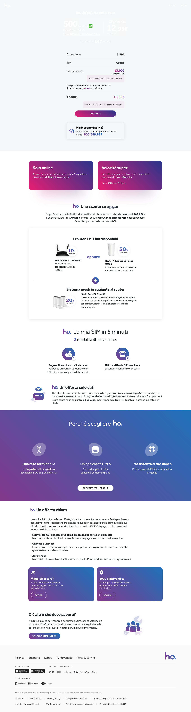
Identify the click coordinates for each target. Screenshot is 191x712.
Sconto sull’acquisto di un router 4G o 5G (81, 34)
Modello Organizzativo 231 (27, 704)
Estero (48, 657)
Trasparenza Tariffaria (76, 698)
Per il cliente (35, 698)
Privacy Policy (53, 698)
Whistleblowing (53, 704)
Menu (183, 5)
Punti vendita (64, 657)
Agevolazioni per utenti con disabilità (110, 698)
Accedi (173, 5)
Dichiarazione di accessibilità (113, 704)
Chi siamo (19, 698)
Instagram (33, 683)
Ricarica (19, 657)
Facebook (20, 683)
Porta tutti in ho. (86, 657)
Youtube (46, 683)
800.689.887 (93, 134)
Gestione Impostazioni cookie (80, 704)
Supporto (34, 657)
